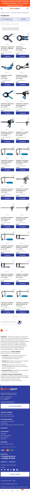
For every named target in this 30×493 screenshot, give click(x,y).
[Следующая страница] (7, 330)
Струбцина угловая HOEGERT (6, 76)
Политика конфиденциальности (9, 483)
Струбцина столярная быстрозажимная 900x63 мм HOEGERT (22, 218)
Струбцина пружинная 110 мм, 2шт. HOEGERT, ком (7, 47)
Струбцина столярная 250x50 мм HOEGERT (7, 275)
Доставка (4, 442)
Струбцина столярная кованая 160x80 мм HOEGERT (7, 246)
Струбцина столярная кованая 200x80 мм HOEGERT (7, 161)
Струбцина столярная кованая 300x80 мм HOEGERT (7, 189)
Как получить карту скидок (7, 416)
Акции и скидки (6, 412)
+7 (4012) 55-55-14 (8, 456)
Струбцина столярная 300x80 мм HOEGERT (22, 275)
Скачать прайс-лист (8, 402)
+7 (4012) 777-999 (8, 458)
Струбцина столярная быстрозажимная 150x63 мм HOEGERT (22, 189)
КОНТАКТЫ (4, 454)
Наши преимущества (6, 435)
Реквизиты (3, 433)
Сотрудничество (6, 419)
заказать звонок (15, 474)
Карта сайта (4, 438)
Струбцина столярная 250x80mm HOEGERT (22, 161)
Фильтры (23, 19)
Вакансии (4, 428)
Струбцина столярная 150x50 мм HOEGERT (22, 246)
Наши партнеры (5, 437)
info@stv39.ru (12, 461)
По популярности (7, 19)
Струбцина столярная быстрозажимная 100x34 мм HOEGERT (22, 104)
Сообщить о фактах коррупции (8, 465)
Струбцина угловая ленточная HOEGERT (22, 76)
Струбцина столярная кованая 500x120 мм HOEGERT (22, 303)
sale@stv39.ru (4, 461)
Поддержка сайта (5, 487)
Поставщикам (4, 423)
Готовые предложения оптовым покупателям (12, 424)
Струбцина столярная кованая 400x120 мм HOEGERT (7, 303)
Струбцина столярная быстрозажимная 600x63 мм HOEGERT (7, 218)
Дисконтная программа (7, 414)
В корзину (7, 56)
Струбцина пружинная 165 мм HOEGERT (7, 104)
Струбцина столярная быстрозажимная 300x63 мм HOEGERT (7, 133)
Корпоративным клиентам (7, 421)
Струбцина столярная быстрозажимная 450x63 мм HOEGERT (22, 133)
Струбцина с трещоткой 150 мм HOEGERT (21, 47)
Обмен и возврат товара (7, 444)
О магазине (4, 431)
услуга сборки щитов (15, 406)
